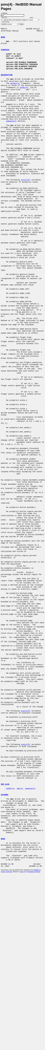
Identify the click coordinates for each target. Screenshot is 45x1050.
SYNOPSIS (5, 50)
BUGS (3, 839)
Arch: (32, 17)
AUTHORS (4, 795)
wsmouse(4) (11, 121)
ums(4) (20, 788)
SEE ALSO (5, 784)
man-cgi (22, 871)
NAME (3, 37)
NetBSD (36, 870)
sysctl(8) (25, 180)
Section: (5, 17)
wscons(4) (15, 83)
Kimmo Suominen (6, 871)
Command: (5, 13)
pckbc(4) (24, 87)
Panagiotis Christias (33, 871)
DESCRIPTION (6, 75)
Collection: (5, 22)
